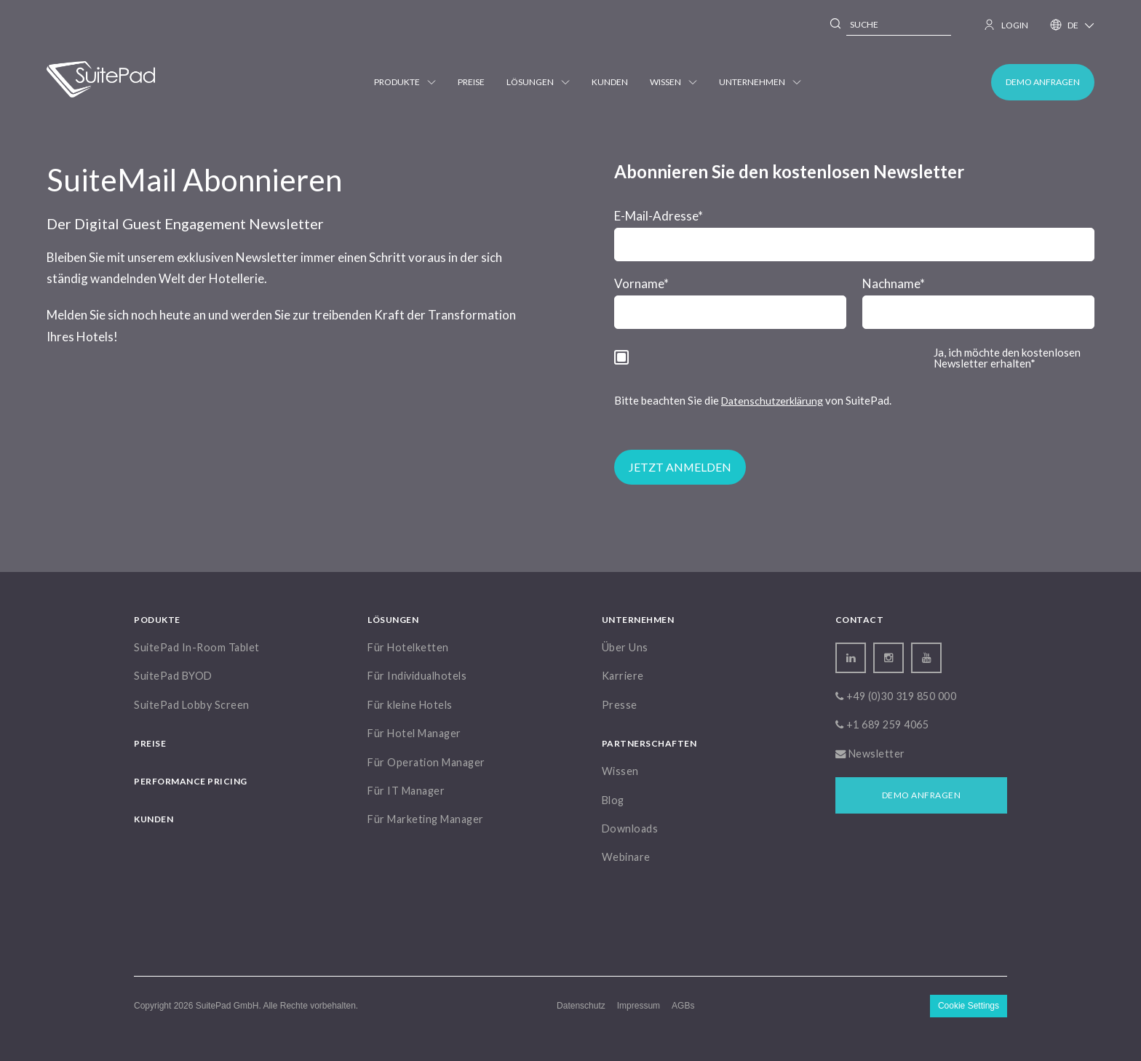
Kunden (610, 81)
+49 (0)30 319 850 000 (896, 696)
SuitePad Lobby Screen (192, 705)
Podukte (157, 619)
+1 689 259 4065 (882, 724)
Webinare (626, 857)
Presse (619, 705)
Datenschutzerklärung (772, 400)
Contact (859, 619)
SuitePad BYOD (173, 675)
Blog (613, 800)
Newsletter (870, 753)
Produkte (405, 81)
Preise (471, 81)
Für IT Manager (406, 790)
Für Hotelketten (408, 647)
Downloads (630, 828)
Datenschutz (581, 1005)
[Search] (836, 25)
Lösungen (538, 81)
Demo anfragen (1043, 81)
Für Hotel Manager (414, 733)
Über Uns (625, 647)
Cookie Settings (968, 1006)
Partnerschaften (649, 743)
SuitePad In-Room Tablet (197, 647)
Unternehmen (760, 81)
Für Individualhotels (416, 675)
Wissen (673, 81)
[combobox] (898, 25)
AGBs (683, 1005)
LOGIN (1006, 25)
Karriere (623, 675)
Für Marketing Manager (425, 819)
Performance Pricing (190, 781)
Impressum (638, 1005)
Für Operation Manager (426, 762)
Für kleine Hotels (410, 705)
